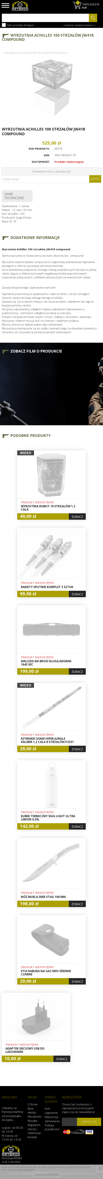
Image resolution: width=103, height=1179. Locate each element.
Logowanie (51, 1112)
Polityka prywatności (51, 1127)
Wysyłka (32, 1120)
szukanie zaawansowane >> (80, 25)
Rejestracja (51, 1117)
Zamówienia (51, 1121)
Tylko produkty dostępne (18, 25)
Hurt (47, 1108)
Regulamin (34, 1125)
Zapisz (95, 179)
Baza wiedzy (32, 1110)
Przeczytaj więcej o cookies (47, 1174)
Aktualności (34, 1116)
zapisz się (89, 1122)
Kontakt (32, 1137)
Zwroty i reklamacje (34, 1131)
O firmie (33, 1104)
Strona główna (10, 52)
